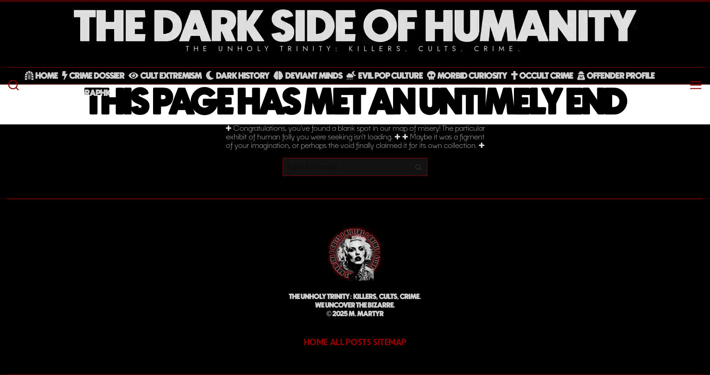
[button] (418, 167)
